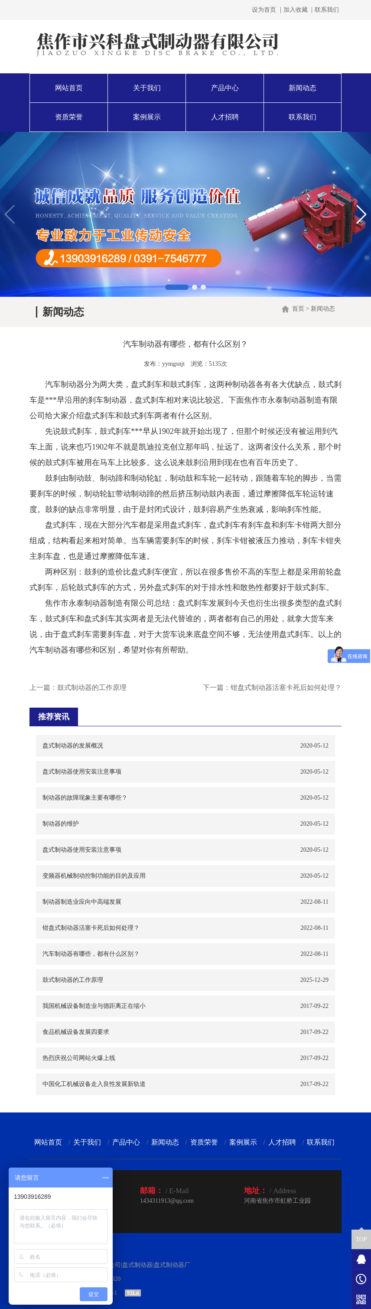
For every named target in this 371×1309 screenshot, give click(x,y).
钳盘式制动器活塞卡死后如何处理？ (286, 687)
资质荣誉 (69, 117)
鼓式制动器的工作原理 (92, 687)
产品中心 (225, 88)
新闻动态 (302, 88)
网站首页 (69, 88)
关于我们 (147, 88)
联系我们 (327, 10)
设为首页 (264, 10)
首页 (298, 308)
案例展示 (147, 117)
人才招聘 (225, 117)
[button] (177, 287)
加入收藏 (295, 10)
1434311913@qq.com (167, 1200)
